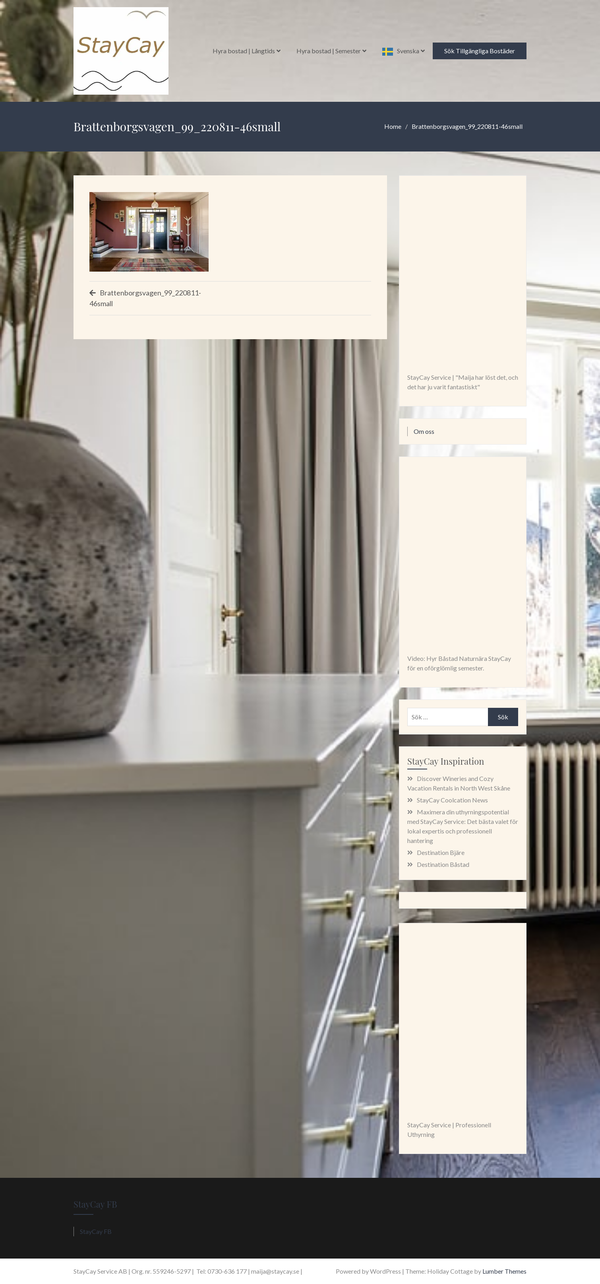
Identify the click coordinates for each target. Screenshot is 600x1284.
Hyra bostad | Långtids (244, 50)
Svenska (408, 50)
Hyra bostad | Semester (328, 50)
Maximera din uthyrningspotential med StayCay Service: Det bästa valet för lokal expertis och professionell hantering (462, 826)
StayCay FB (95, 1204)
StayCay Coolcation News (452, 800)
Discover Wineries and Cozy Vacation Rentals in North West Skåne (458, 783)
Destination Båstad (443, 864)
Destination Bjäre (441, 852)
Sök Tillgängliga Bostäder (479, 50)
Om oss (424, 431)
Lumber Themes (504, 1271)
